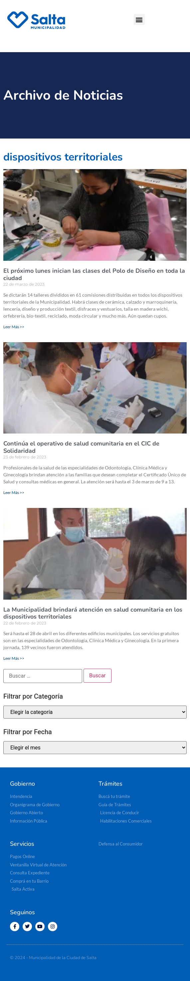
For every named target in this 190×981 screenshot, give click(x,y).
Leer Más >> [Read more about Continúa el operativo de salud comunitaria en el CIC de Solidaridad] (13, 492)
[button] (139, 19)
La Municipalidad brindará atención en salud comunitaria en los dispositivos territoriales (92, 613)
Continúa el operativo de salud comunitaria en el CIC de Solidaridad (81, 447)
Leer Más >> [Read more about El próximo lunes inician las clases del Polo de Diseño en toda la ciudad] (13, 326)
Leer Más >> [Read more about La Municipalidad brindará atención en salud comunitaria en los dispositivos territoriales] (13, 658)
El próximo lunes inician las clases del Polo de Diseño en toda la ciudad (94, 274)
